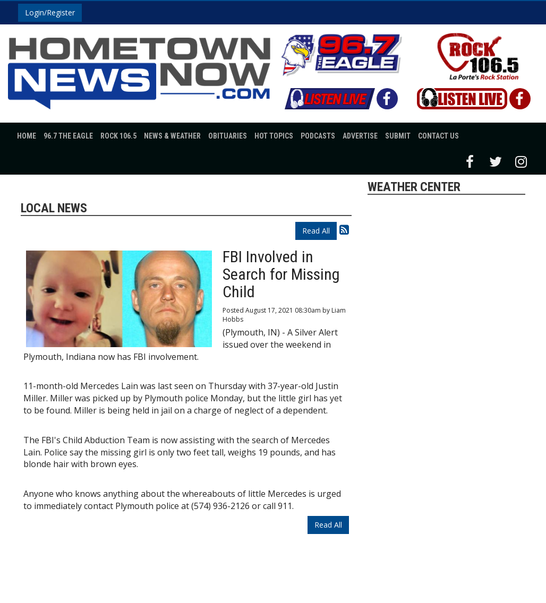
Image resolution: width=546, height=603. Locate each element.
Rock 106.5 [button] (118, 136)
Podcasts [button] (318, 136)
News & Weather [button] (172, 136)
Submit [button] (398, 136)
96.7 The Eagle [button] (68, 136)
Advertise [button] (360, 136)
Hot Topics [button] (273, 136)
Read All (316, 231)
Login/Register (50, 12)
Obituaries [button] (227, 136)
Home (26, 136)
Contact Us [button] (438, 136)
